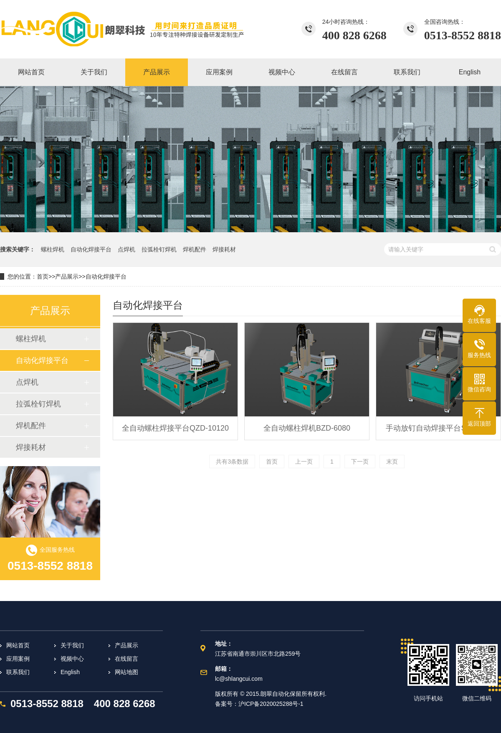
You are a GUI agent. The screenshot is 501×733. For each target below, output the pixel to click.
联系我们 (18, 672)
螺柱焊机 (52, 249)
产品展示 (66, 276)
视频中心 (72, 658)
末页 (392, 461)
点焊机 (126, 249)
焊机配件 (194, 249)
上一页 (304, 461)
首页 (42, 276)
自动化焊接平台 (91, 249)
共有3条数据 (232, 461)
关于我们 (72, 645)
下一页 (360, 461)
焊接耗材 (224, 249)
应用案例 (18, 658)
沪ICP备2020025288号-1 (271, 703)
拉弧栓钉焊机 (159, 249)
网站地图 (126, 672)
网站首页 (18, 645)
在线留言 (126, 658)
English (70, 672)
